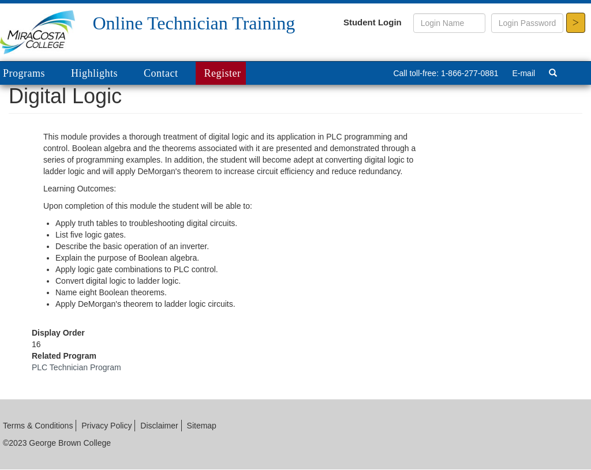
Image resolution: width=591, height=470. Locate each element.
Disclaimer (159, 425)
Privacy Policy (106, 425)
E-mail (523, 73)
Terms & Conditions (38, 425)
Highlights (94, 73)
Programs (32, 74)
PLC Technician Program (76, 367)
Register (222, 73)
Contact (161, 73)
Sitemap (201, 425)
